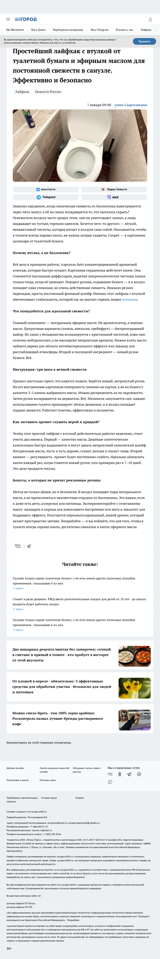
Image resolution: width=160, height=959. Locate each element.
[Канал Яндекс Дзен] (139, 774)
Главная (79, 797)
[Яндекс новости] (114, 189)
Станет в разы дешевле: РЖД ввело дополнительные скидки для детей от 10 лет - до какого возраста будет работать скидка (80, 604)
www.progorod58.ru (36, 811)
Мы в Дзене (38, 29)
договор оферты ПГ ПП (19, 907)
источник (130, 299)
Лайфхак (22, 91)
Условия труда (49, 797)
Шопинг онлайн (15, 768)
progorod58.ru (65, 856)
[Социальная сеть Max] (114, 197)
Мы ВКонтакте (15, 29)
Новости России (48, 91)
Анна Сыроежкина (130, 105)
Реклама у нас (124, 29)
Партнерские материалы (68, 29)
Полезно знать (48, 780)
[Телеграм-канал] (46, 197)
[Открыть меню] (8, 19)
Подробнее (73, 920)
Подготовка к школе (18, 780)
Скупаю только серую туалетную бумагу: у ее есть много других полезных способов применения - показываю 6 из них (80, 583)
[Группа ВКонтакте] (46, 189)
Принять (144, 41)
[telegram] (30, 546)
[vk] (18, 546)
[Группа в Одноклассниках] (120, 774)
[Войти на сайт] (150, 19)
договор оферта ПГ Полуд (21, 903)
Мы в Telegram (100, 29)
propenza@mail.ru (58, 822)
